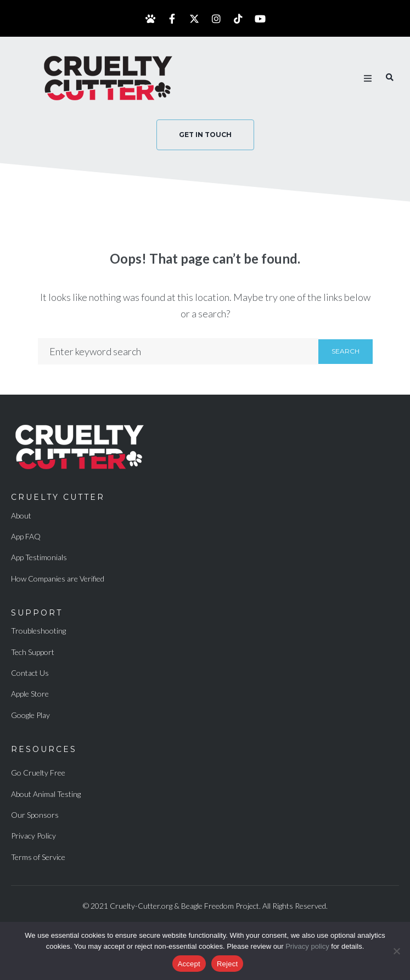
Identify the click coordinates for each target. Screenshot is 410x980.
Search (346, 351)
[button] (368, 78)
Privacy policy (307, 946)
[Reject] (396, 950)
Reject (227, 964)
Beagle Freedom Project (220, 905)
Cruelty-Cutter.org (141, 905)
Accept (189, 964)
